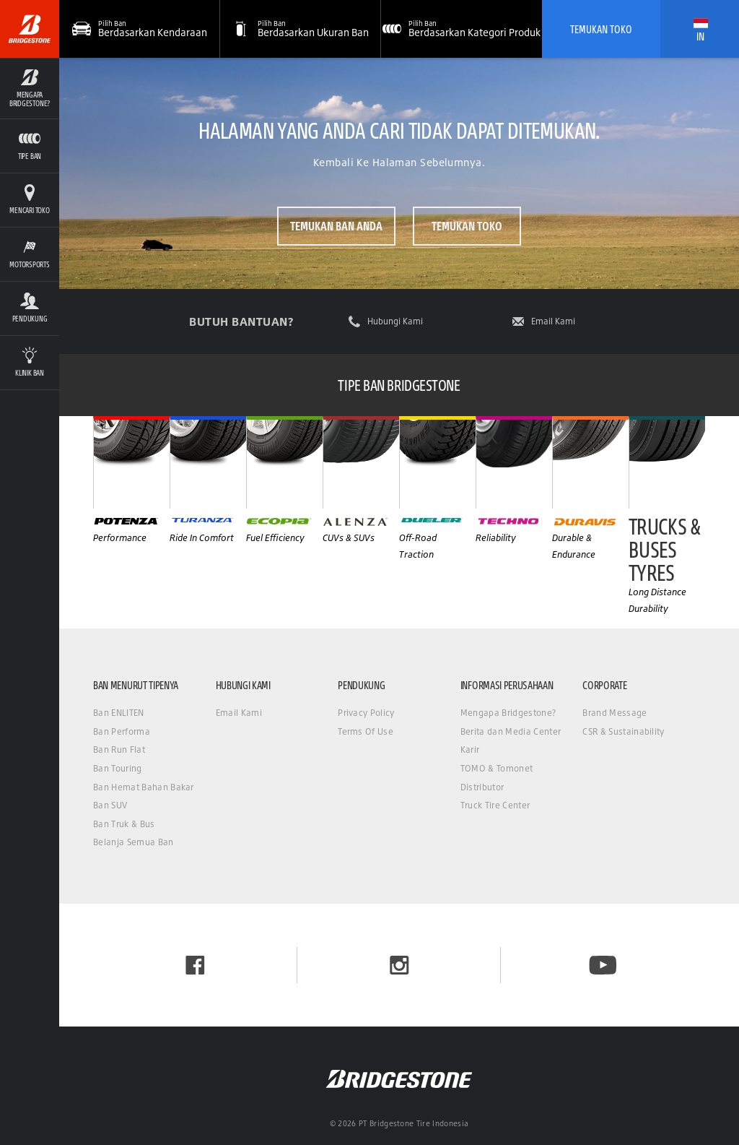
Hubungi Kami (395, 321)
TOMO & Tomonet (496, 768)
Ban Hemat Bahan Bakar (143, 787)
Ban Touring (117, 768)
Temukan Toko (601, 29)
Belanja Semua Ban (133, 842)
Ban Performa (121, 731)
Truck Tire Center (495, 805)
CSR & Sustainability (623, 731)
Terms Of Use (365, 731)
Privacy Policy (366, 712)
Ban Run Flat (119, 749)
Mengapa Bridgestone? (508, 712)
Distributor (482, 787)
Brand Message (614, 712)
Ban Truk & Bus (123, 823)
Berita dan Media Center (510, 731)
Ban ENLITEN (118, 712)
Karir (470, 749)
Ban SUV (110, 805)
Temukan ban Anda (336, 225)
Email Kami (553, 321)
